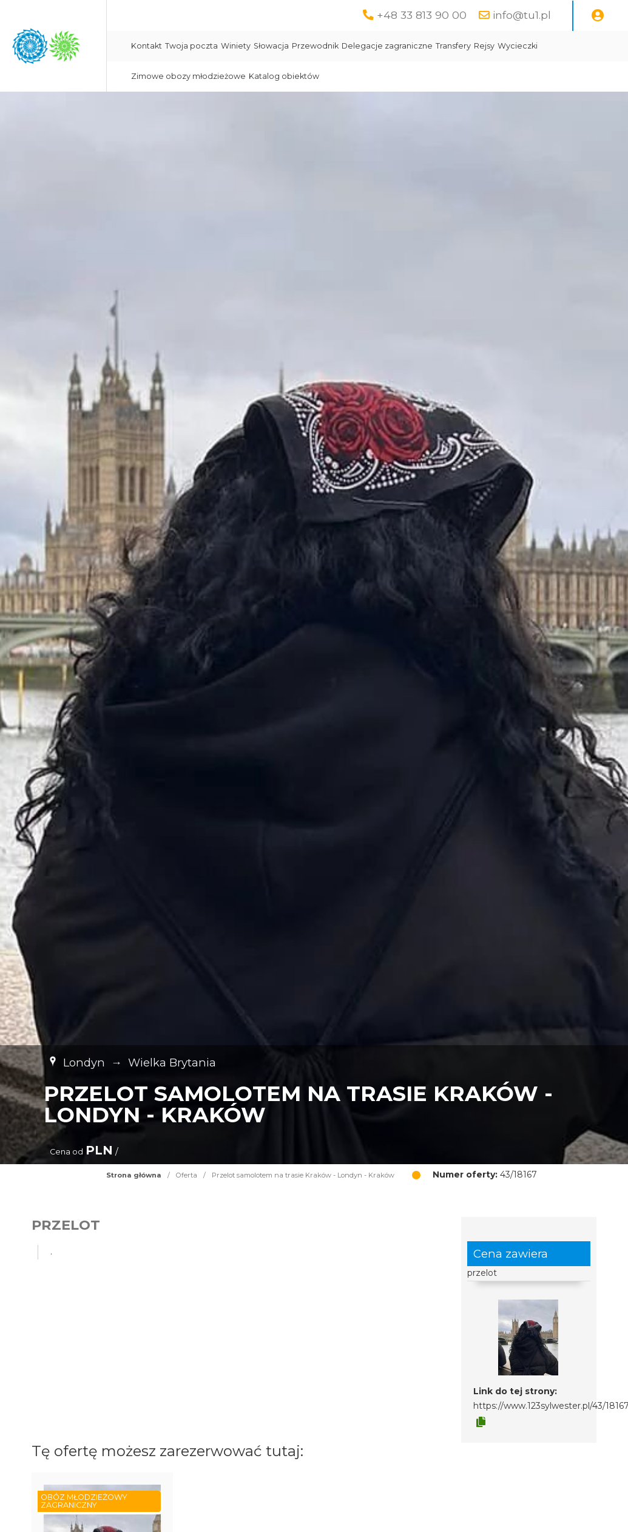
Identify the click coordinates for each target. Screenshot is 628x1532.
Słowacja (383, 45)
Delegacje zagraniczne (499, 45)
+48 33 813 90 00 (422, 14)
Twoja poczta (303, 45)
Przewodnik (427, 45)
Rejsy (596, 45)
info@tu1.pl (522, 14)
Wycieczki (263, 76)
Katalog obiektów (439, 76)
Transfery (565, 45)
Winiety (348, 45)
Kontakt (258, 45)
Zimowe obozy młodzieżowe (343, 76)
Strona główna (133, 1175)
